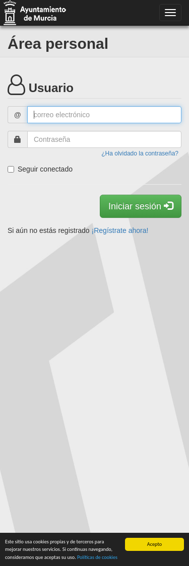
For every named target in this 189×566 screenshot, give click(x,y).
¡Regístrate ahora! (120, 230)
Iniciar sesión (140, 206)
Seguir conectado (40, 169)
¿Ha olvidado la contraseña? (139, 153)
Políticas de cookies (97, 557)
